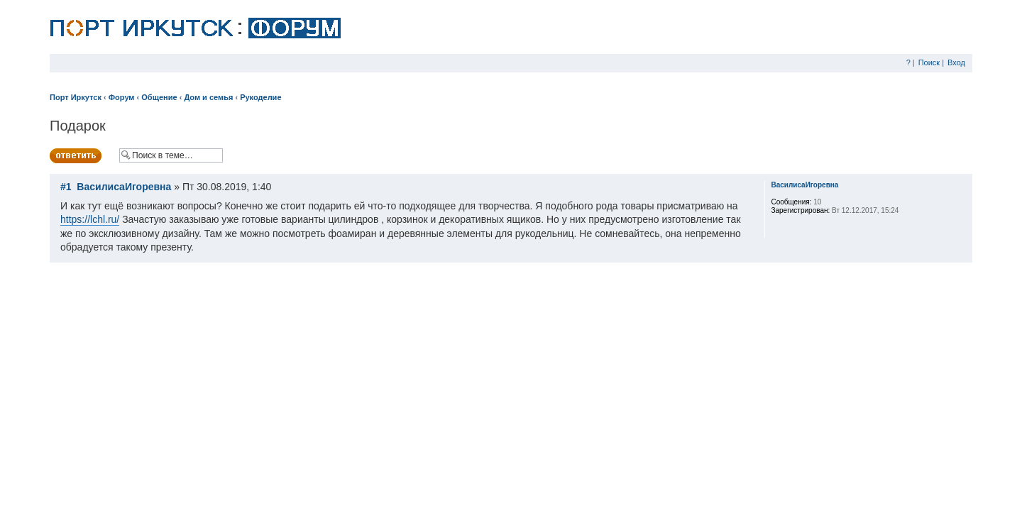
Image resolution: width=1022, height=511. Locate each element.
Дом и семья (208, 97)
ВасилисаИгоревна (124, 186)
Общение (159, 97)
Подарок (78, 125)
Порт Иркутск (75, 97)
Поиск (929, 62)
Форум (122, 97)
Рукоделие (260, 97)
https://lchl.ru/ (89, 219)
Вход (956, 62)
